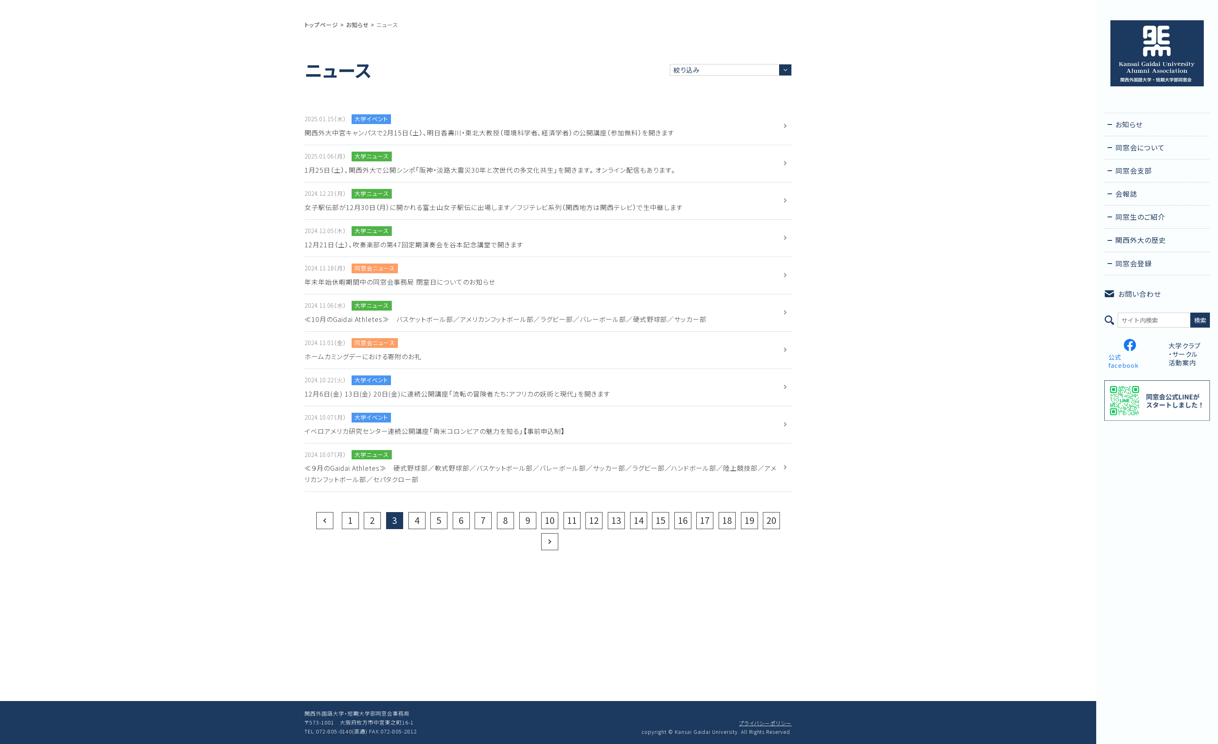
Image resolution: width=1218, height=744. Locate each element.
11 (572, 520)
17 (705, 520)
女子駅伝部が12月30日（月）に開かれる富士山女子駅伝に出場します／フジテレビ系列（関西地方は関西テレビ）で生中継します (493, 207)
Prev (324, 520)
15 (660, 520)
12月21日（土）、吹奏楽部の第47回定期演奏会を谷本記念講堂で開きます (413, 244)
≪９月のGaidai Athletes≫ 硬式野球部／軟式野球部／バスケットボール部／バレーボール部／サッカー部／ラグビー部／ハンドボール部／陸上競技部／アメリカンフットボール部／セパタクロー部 (540, 473)
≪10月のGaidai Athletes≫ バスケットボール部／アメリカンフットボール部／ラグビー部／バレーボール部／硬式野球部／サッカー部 (505, 319)
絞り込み (687, 70)
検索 (1200, 320)
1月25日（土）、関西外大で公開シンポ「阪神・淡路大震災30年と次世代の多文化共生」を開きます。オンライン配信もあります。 (490, 170)
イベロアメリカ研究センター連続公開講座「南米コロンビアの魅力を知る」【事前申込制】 (434, 431)
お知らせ (357, 25)
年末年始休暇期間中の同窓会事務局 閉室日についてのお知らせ (399, 282)
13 (616, 520)
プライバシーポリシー (765, 723)
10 (550, 520)
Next (549, 542)
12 (594, 520)
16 (683, 520)
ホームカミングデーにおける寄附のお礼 (362, 356)
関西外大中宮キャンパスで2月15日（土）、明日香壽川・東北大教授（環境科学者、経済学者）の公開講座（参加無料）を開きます (489, 132)
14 (639, 520)
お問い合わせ (1139, 294)
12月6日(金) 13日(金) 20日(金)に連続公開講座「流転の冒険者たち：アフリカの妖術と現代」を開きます (457, 394)
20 (771, 520)
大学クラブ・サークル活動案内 (1184, 354)
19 (749, 520)
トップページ (321, 25)
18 (727, 520)
